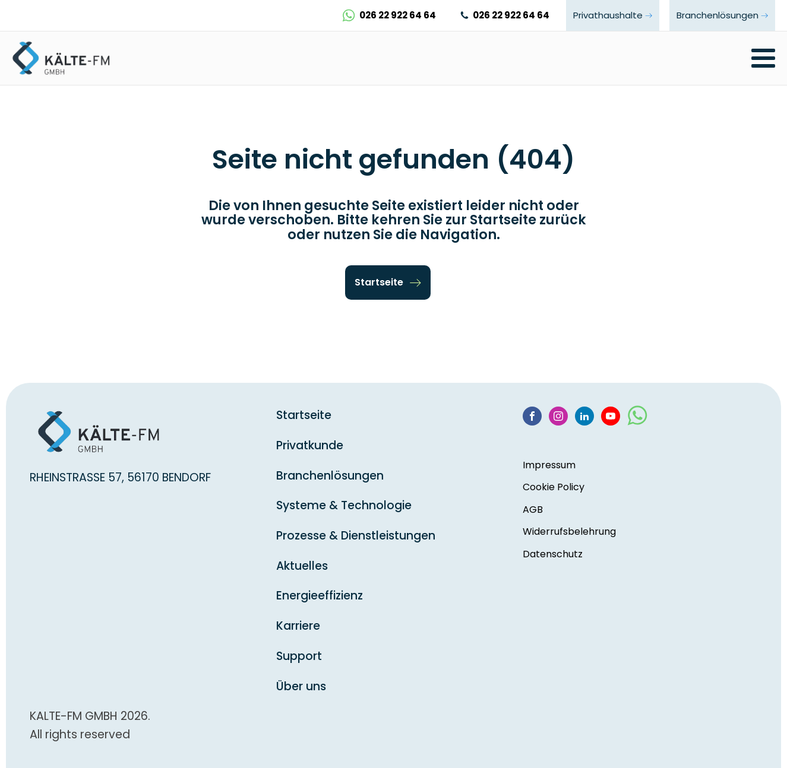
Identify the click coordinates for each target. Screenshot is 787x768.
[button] (388, 282)
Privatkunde (309, 445)
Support (299, 656)
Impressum (549, 465)
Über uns (301, 686)
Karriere (298, 626)
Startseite (303, 415)
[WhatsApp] (637, 420)
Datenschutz (553, 554)
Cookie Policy (553, 487)
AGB (533, 509)
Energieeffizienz (319, 596)
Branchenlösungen (330, 476)
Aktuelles (302, 566)
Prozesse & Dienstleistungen (355, 536)
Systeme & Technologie (344, 505)
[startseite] (65, 58)
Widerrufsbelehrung (569, 531)
